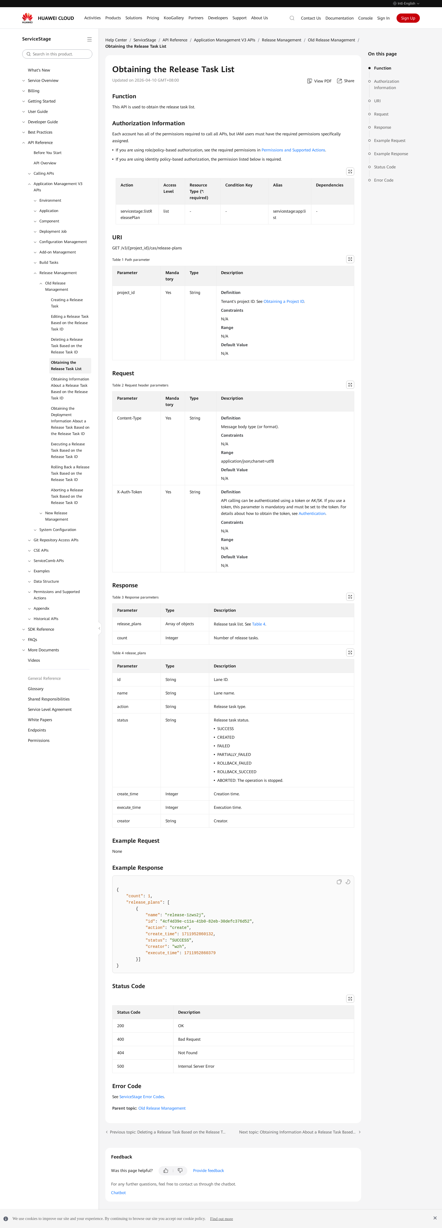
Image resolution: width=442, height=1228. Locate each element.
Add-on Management (57, 252)
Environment (50, 200)
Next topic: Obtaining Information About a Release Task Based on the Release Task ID (300, 1132)
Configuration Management (63, 242)
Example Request (389, 140)
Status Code (385, 167)
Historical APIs (46, 619)
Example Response (391, 153)
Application (48, 211)
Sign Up (408, 18)
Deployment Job (52, 231)
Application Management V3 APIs (58, 187)
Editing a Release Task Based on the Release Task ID (70, 322)
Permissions (38, 740)
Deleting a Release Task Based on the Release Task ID (67, 345)
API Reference (40, 142)
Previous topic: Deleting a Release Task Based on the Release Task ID (169, 1132)
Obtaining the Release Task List (66, 365)
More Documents (43, 650)
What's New (39, 70)
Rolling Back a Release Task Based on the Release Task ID (70, 473)
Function (382, 68)
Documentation (339, 18)
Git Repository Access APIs (56, 540)
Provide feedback (208, 1170)
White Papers (40, 719)
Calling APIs (44, 173)
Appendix (41, 608)
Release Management (58, 273)
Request (381, 114)
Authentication (312, 513)
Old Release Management (56, 286)
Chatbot (118, 1192)
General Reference (44, 678)
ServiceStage (145, 40)
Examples (42, 571)
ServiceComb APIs (49, 561)
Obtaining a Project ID (284, 301)
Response (382, 127)
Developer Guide (43, 122)
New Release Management (56, 516)
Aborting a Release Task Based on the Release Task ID (67, 496)
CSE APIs (41, 550)
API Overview (45, 163)
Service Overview (43, 80)
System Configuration (57, 530)
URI (377, 101)
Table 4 (258, 624)
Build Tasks (48, 262)
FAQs (32, 639)
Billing (33, 90)
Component (49, 221)
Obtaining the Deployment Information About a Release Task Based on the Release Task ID (70, 421)
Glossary (35, 688)
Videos (34, 660)
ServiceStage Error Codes (141, 1096)
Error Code (383, 180)
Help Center (116, 40)
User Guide (38, 111)
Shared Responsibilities (49, 699)
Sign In (383, 18)
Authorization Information (386, 84)
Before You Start (48, 153)
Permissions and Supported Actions (57, 595)
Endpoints (37, 730)
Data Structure (46, 581)
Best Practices (40, 132)
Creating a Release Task (67, 303)
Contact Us (311, 18)
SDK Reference (41, 629)
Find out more (221, 1219)
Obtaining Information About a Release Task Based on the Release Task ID (70, 388)
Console (365, 18)
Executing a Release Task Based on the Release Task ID (68, 450)
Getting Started (42, 101)
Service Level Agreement (50, 709)
